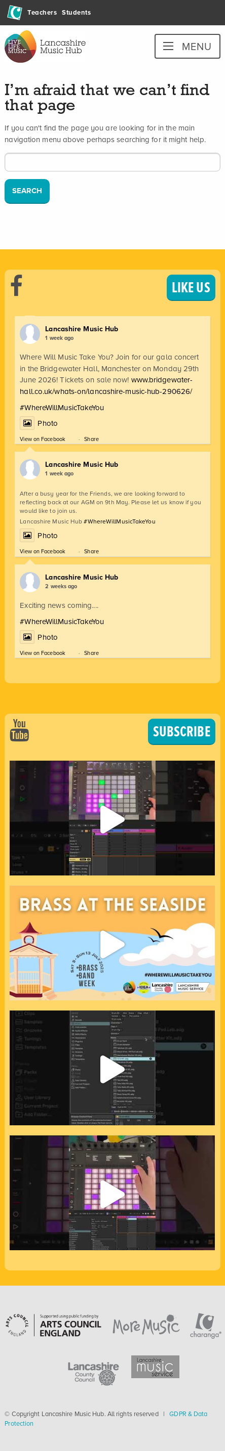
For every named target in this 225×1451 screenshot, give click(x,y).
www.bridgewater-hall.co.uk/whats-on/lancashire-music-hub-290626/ (106, 385)
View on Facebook (42, 439)
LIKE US (191, 287)
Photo (39, 423)
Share (91, 439)
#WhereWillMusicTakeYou (62, 407)
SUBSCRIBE (181, 731)
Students (76, 12)
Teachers (42, 12)
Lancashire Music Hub (81, 329)
